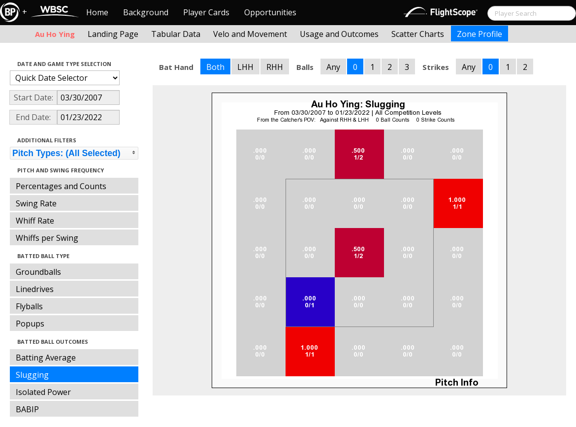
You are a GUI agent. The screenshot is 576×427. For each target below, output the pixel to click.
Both (215, 67)
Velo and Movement (250, 34)
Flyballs (29, 306)
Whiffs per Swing (47, 237)
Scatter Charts (417, 34)
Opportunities (270, 12)
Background (145, 12)
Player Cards (206, 12)
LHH (245, 67)
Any (333, 67)
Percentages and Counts (61, 186)
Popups (30, 323)
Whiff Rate (35, 220)
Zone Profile (479, 34)
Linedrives (35, 289)
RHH (274, 67)
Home (97, 12)
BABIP (27, 409)
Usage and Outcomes (339, 34)
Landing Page (113, 34)
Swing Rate (36, 203)
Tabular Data (175, 34)
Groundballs (38, 271)
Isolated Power (43, 392)
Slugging (32, 374)
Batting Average (46, 357)
